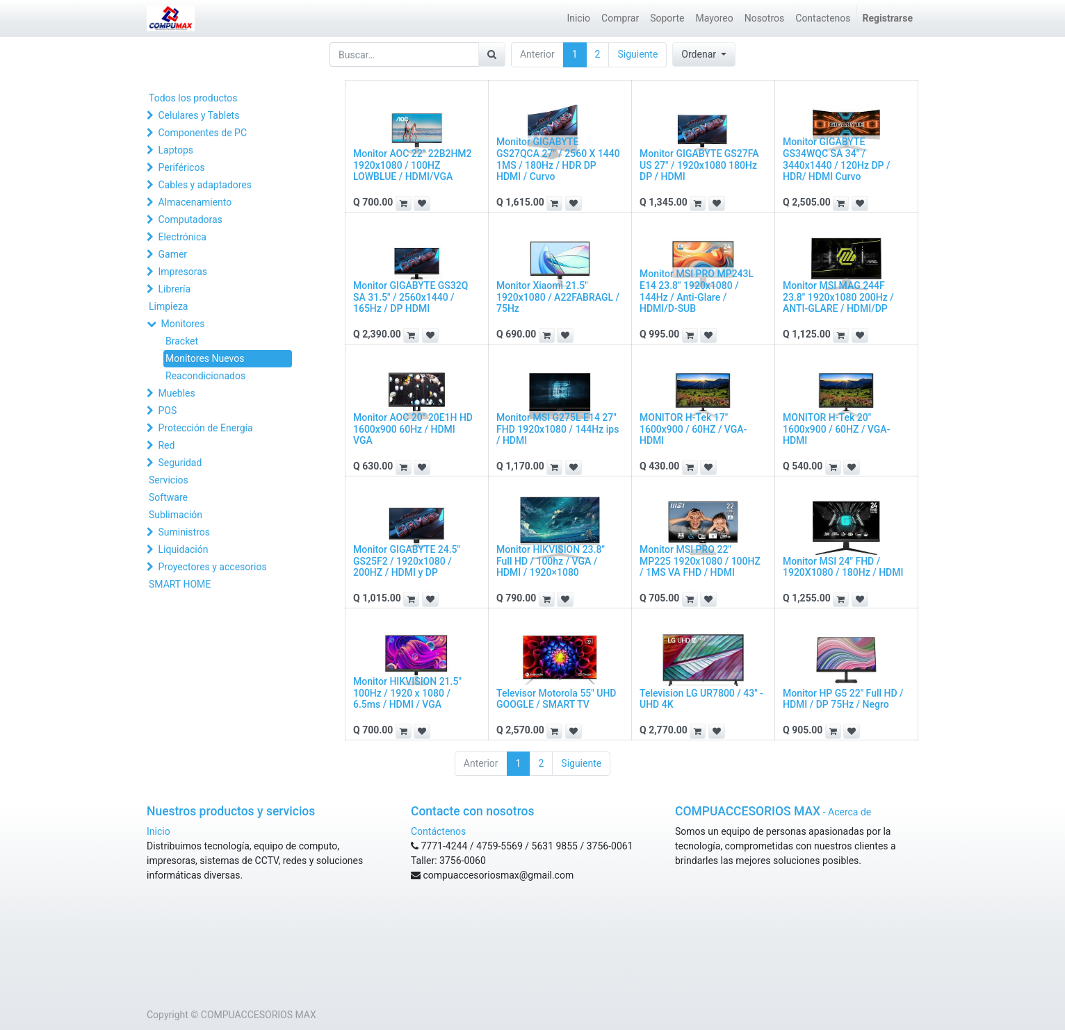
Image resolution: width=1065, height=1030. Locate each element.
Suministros (183, 532)
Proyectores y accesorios (212, 566)
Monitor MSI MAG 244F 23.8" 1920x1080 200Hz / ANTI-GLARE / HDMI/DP (838, 297)
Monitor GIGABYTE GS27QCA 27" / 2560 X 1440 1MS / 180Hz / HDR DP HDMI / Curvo (558, 159)
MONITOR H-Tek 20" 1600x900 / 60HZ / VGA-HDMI (836, 429)
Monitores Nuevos (204, 358)
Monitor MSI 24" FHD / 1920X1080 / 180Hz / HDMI (843, 567)
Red (166, 445)
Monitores (182, 323)
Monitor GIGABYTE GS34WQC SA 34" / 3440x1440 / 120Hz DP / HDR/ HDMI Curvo (836, 159)
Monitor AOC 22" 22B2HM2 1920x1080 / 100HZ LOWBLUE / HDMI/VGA (412, 165)
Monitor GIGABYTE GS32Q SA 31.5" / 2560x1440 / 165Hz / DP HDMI (410, 297)
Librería (174, 288)
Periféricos (181, 167)
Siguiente (637, 54)
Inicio (158, 831)
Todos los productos (193, 97)
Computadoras (190, 219)
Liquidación (183, 549)
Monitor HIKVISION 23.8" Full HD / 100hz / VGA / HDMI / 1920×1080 (550, 561)
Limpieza (168, 306)
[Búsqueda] (491, 54)
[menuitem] (578, 18)
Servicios (168, 479)
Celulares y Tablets (198, 115)
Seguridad (180, 462)
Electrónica (182, 236)
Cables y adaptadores (205, 184)
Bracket (181, 341)
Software (168, 497)
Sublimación (175, 514)
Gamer (172, 254)
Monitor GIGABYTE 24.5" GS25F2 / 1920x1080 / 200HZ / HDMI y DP (406, 561)
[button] (703, 54)
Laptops (175, 150)
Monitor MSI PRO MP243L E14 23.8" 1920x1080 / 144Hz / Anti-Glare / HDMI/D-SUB (697, 291)
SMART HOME (180, 584)
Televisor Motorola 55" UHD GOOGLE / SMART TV (556, 699)
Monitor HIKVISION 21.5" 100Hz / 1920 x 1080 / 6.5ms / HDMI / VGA (407, 693)
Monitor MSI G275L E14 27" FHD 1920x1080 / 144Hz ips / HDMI (557, 429)
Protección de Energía (205, 427)
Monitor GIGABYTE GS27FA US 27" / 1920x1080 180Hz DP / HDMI (699, 165)
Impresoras (182, 271)
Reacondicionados (205, 375)
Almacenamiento (194, 202)
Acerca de (849, 811)
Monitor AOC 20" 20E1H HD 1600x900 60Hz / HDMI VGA (413, 429)
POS (167, 410)
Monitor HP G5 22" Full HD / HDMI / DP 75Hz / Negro (843, 699)
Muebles (176, 393)
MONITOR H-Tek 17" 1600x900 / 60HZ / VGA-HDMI (693, 429)
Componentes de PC (202, 132)
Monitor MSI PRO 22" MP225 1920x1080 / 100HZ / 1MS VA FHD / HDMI (700, 561)
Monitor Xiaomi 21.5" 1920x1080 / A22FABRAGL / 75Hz (557, 297)
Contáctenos (438, 831)
